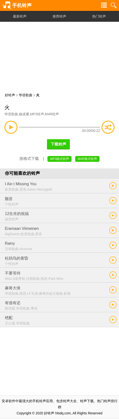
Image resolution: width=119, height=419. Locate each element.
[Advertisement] (59, 56)
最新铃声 (20, 16)
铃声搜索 (114, 5)
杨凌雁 (24, 114)
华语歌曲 (25, 95)
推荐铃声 (59, 16)
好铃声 (10, 95)
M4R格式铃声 (87, 159)
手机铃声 (22, 5)
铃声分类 (104, 5)
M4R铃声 (52, 114)
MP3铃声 (37, 114)
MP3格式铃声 (59, 159)
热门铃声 (99, 16)
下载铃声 (58, 144)
